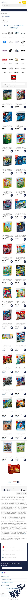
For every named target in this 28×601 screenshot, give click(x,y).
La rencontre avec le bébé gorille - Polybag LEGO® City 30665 (7, 413)
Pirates (4, 72)
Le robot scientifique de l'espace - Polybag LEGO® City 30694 (7, 324)
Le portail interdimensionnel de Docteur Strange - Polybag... (20, 413)
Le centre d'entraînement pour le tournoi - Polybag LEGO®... (20, 324)
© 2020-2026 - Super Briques (8, 596)
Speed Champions (16, 72)
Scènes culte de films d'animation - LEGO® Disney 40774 (20, 170)
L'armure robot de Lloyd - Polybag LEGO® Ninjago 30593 (7, 368)
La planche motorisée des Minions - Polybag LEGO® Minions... (20, 258)
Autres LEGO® (14, 81)
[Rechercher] (14, 5)
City (16, 37)
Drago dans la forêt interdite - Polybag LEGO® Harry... (20, 126)
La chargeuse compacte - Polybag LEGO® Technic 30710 (7, 435)
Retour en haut (21, 493)
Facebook (2, 573)
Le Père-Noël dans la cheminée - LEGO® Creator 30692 (20, 435)
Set (4, 20)
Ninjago (23, 63)
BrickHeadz (10, 37)
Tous (4, 18)
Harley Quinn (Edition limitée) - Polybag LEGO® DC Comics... (7, 302)
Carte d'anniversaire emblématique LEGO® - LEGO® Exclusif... (7, 346)
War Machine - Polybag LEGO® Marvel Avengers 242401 (7, 457)
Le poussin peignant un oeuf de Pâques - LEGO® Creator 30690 (7, 236)
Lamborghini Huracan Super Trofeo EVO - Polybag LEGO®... (7, 391)
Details (3, 107)
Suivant (23, 490)
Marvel (4, 63)
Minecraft (10, 63)
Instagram (5, 573)
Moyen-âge (16, 63)
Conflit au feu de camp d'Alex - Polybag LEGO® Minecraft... (20, 457)
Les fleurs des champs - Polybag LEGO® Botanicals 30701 (7, 148)
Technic (23, 72)
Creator (23, 37)
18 (10, 490)
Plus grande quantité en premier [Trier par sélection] (14, 84)
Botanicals (4, 37)
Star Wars (10, 72)
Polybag (5, 22)
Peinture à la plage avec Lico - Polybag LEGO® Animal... (7, 280)
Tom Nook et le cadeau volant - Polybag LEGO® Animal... (20, 192)
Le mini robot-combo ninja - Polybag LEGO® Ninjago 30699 (7, 258)
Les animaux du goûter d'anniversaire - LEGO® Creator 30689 (7, 192)
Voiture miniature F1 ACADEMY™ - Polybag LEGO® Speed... (7, 214)
